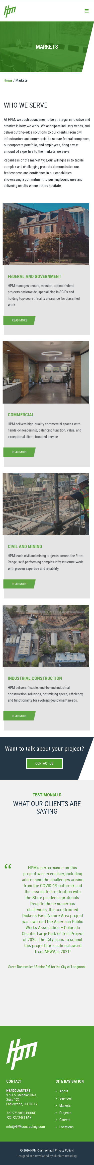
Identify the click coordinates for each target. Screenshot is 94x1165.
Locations (66, 1127)
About (63, 1091)
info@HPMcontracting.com (25, 1127)
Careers (64, 1120)
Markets (65, 1106)
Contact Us (44, 763)
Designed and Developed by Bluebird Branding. (47, 1156)
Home (8, 80)
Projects (65, 1113)
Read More (18, 320)
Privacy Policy (64, 1150)
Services (65, 1098)
